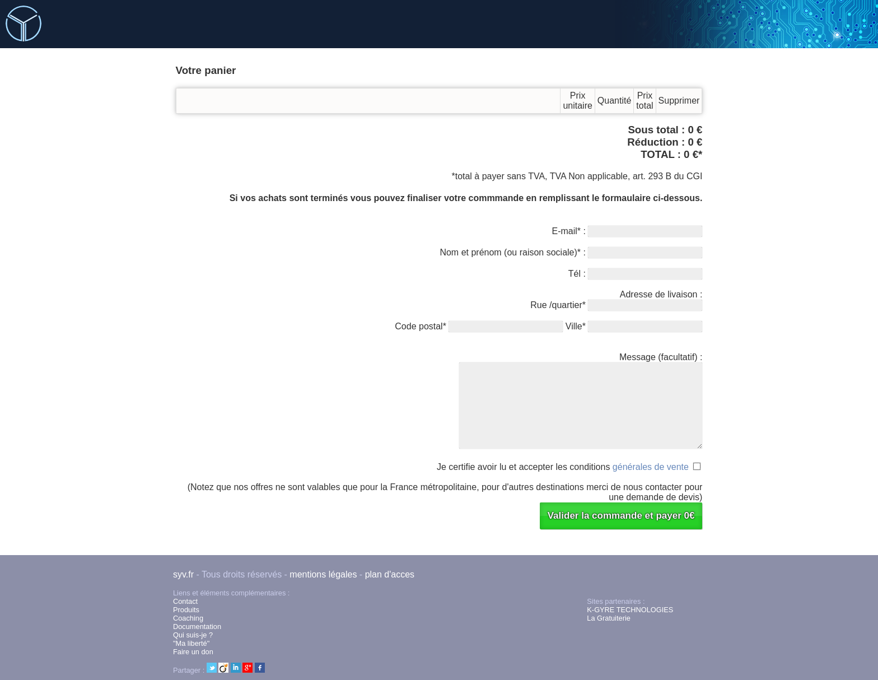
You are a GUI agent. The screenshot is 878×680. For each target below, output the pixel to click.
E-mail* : (627, 231)
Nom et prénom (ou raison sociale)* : (571, 252)
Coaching (188, 618)
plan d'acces (389, 574)
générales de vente (651, 467)
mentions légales (323, 574)
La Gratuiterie (609, 618)
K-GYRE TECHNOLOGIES (630, 610)
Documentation (197, 626)
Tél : (635, 273)
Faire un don (193, 652)
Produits (186, 610)
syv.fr (183, 574)
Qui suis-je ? (193, 635)
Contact (185, 601)
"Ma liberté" (191, 643)
